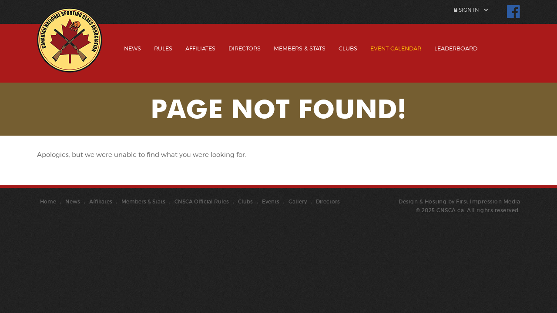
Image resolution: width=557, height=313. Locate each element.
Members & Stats (299, 48)
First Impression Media (488, 201)
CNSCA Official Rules (201, 201)
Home (48, 201)
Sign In (466, 10)
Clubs (348, 48)
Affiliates (200, 48)
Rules (163, 48)
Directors (244, 48)
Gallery (298, 201)
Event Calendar (395, 48)
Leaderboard (455, 48)
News (132, 48)
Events (270, 201)
